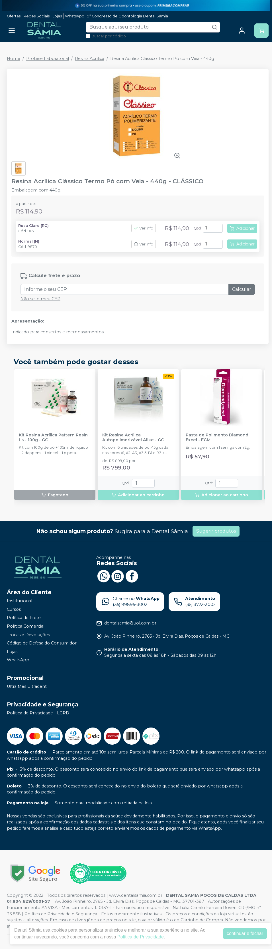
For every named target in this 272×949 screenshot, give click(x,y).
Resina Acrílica (89, 58)
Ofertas (14, 16)
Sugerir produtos (216, 531)
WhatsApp (74, 16)
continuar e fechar (245, 933)
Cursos (14, 609)
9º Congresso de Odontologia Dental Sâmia (127, 16)
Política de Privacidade (140, 936)
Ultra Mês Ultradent (27, 686)
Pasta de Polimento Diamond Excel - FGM (217, 437)
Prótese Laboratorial (47, 58)
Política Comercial (25, 626)
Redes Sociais (37, 16)
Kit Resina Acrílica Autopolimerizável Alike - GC (133, 437)
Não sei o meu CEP (40, 298)
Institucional (19, 600)
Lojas (57, 16)
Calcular (241, 289)
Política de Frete (24, 617)
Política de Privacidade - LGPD (38, 713)
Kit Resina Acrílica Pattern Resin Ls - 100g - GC (53, 437)
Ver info (143, 228)
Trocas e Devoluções (28, 634)
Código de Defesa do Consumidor (42, 643)
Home (13, 58)
